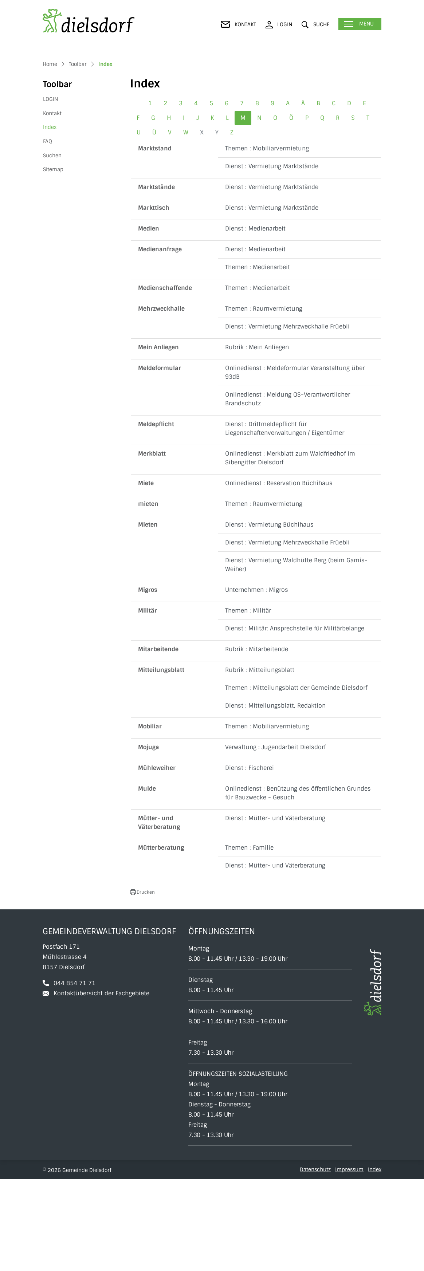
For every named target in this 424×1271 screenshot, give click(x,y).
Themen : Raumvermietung (263, 400)
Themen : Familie (249, 939)
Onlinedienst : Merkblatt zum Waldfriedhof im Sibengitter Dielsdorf (290, 550)
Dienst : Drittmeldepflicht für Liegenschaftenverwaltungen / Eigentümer (284, 520)
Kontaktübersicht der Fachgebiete (101, 1085)
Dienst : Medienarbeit (255, 320)
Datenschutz (315, 1261)
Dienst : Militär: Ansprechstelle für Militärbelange (294, 720)
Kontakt (52, 205)
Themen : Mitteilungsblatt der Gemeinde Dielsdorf (296, 779)
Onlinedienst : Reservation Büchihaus (279, 575)
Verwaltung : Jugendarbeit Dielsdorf (275, 839)
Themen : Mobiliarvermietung (267, 240)
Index (61, 221)
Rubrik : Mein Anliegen (257, 439)
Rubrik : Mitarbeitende (256, 741)
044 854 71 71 (74, 1075)
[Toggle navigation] (359, 24)
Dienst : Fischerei (249, 859)
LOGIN (50, 191)
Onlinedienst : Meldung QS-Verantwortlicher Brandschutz (287, 491)
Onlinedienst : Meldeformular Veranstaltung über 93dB (295, 464)
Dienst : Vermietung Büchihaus (269, 616)
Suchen (52, 247)
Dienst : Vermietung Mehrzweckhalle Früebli (287, 418)
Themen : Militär (248, 702)
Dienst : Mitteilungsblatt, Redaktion (275, 797)
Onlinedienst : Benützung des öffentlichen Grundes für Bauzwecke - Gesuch (298, 885)
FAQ (47, 233)
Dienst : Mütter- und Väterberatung (275, 910)
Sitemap (53, 261)
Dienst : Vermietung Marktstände (271, 258)
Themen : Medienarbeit (257, 359)
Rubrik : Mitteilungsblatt (259, 762)
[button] (315, 24)
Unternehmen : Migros (256, 681)
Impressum (349, 1261)
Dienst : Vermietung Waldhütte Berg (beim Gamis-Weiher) (296, 656)
